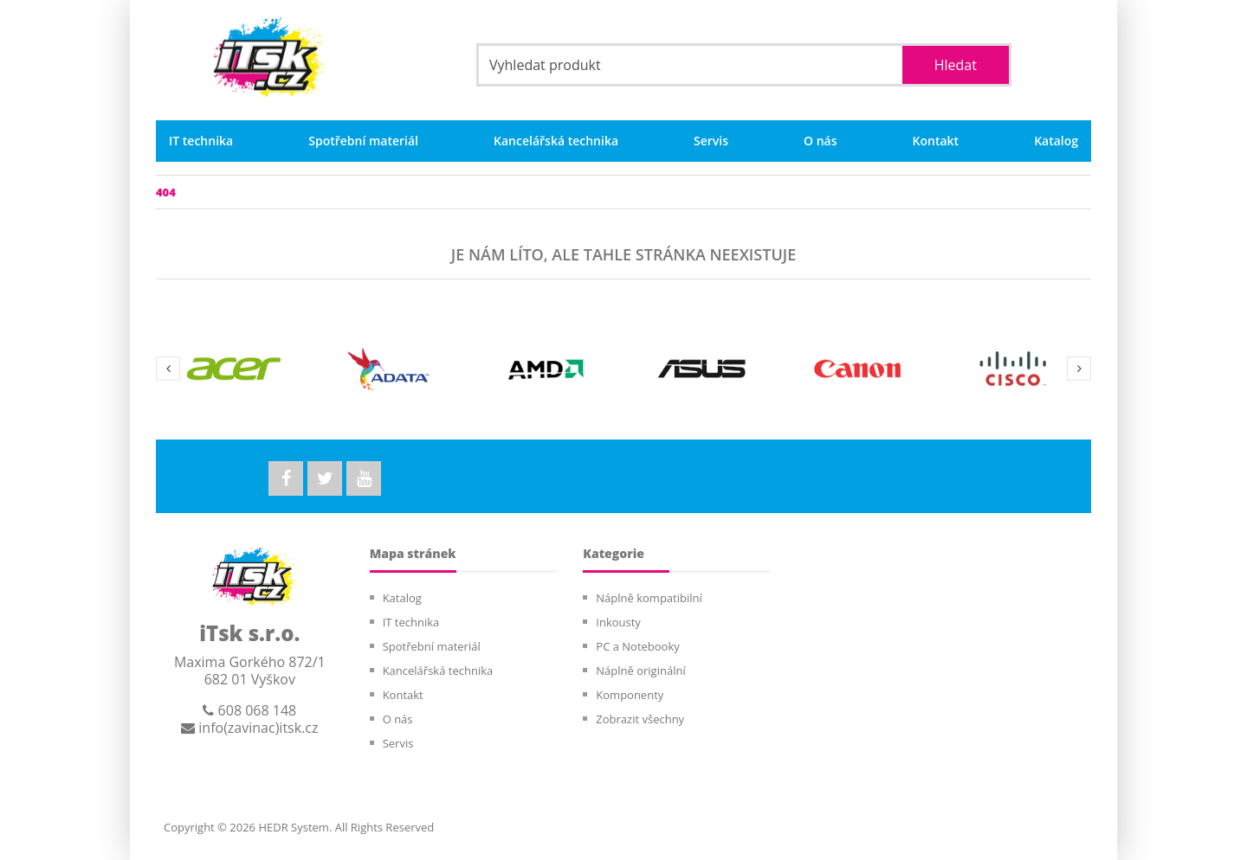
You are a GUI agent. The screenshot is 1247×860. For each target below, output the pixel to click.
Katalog (1056, 141)
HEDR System (292, 827)
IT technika (201, 141)
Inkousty (618, 622)
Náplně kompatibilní (648, 598)
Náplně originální (640, 670)
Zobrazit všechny (640, 719)
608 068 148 (249, 710)
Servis (711, 141)
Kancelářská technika (556, 141)
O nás (820, 141)
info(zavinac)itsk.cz (249, 727)
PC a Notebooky (637, 646)
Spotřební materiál (363, 141)
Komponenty (629, 695)
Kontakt (936, 141)
